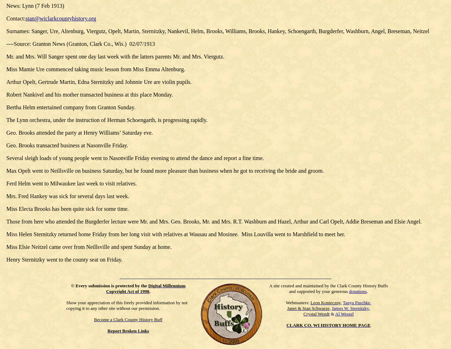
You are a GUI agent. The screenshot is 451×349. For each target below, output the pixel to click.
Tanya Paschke (356, 302)
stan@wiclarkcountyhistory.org (60, 19)
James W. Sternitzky (350, 308)
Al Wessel (344, 314)
